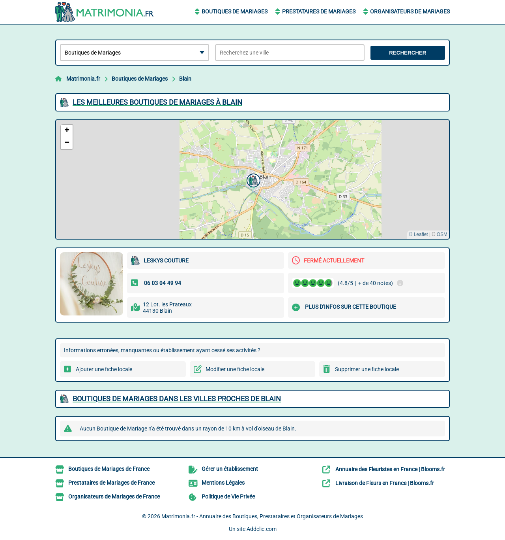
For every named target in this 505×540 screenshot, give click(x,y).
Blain (185, 79)
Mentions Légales (223, 483)
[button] (252, 179)
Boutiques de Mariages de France (109, 469)
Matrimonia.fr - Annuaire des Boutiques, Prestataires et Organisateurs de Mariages (262, 516)
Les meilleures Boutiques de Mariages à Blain (157, 102)
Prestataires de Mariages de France (111, 483)
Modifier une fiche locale (235, 369)
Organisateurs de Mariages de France (114, 496)
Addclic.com (262, 529)
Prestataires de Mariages (318, 11)
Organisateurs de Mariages (410, 11)
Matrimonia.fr (83, 79)
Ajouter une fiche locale (104, 369)
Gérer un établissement (230, 469)
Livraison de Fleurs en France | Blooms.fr (384, 483)
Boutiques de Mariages (234, 11)
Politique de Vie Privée (228, 496)
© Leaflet (418, 234)
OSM (442, 234)
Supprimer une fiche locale (367, 369)
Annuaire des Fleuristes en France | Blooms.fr (390, 469)
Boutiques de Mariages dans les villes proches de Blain (177, 399)
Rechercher (407, 53)
